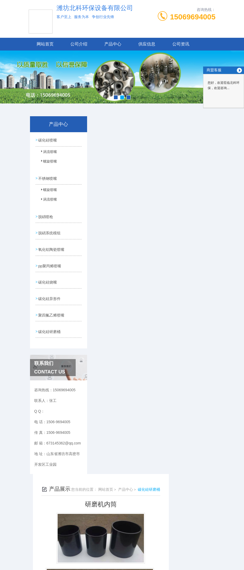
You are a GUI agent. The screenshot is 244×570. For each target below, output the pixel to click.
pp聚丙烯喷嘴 (49, 259)
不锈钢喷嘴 (47, 176)
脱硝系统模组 (49, 229)
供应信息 (146, 44)
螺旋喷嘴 (47, 163)
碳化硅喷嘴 (47, 140)
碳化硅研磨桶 (49, 320)
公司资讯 (180, 44)
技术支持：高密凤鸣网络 (122, 561)
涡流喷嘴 (47, 153)
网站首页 (45, 44)
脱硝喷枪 (45, 213)
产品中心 (112, 44)
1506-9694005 (91, 536)
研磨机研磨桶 (118, 280)
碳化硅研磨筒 (118, 289)
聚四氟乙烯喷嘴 (51, 304)
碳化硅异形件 (49, 289)
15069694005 (192, 17)
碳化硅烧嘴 (47, 274)
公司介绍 (78, 44)
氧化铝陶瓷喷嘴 (51, 244)
